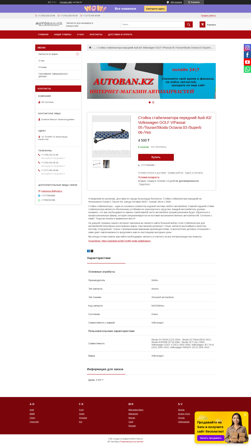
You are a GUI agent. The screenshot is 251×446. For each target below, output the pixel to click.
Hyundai (83, 418)
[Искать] (189, 24)
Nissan (132, 418)
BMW (32, 414)
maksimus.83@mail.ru (51, 191)
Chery (32, 418)
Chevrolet (34, 422)
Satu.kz (139, 439)
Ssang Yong (184, 414)
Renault (132, 426)
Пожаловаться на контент (131, 442)
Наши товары (62, 34)
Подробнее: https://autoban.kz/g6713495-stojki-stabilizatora (119, 241)
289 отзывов (176, 2)
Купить (156, 157)
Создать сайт (66, 2)
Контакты (96, 34)
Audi (32, 410)
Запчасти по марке (48, 54)
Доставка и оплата (120, 34)
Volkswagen (184, 422)
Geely (82, 414)
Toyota (181, 418)
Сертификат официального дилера (53, 75)
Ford (81, 410)
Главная (43, 34)
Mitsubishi (133, 414)
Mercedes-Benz (136, 410)
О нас (80, 34)
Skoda (181, 410)
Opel (131, 422)
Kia (80, 422)
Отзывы (42, 67)
